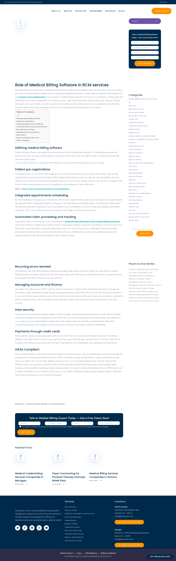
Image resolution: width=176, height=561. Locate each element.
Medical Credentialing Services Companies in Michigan (29, 477)
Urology (132, 210)
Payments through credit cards (27, 138)
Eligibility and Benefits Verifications (144, 139)
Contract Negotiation (138, 126)
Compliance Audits (136, 122)
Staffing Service (135, 200)
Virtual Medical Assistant (139, 217)
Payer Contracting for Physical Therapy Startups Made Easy (68, 477)
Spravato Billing (135, 197)
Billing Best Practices (138, 116)
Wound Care (134, 220)
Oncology (133, 166)
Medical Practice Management (141, 163)
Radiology (133, 190)
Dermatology (134, 133)
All (130, 102)
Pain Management (136, 173)
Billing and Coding (136, 112)
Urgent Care (134, 207)
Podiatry (132, 180)
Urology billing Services (139, 213)
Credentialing (134, 129)
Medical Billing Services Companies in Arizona (103, 475)
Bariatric (132, 106)
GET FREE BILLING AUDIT (160, 556)
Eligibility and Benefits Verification (79, 514)
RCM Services (70, 507)
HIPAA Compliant (22, 140)
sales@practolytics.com (124, 516)
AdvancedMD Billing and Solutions (143, 99)
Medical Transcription (74, 537)
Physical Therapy (136, 176)
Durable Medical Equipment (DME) (142, 136)
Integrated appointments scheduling (29, 124)
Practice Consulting (137, 183)
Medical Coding (135, 160)
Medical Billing (135, 156)
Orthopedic (133, 170)
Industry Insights (136, 153)
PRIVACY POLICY (66, 553)
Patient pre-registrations (25, 121)
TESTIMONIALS (91, 553)
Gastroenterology (136, 146)
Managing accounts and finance (28, 132)
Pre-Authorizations (137, 187)
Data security (21, 135)
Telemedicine (134, 203)
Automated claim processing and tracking (31, 127)
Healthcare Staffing (73, 541)
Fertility (132, 143)
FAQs (79, 553)
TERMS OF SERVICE (108, 553)
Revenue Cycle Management (140, 193)
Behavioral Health (136, 109)
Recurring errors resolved (25, 129)
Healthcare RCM (135, 149)
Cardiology (133, 119)
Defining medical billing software (28, 118)
